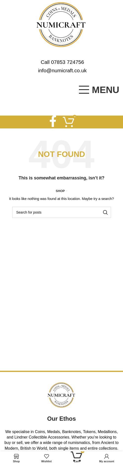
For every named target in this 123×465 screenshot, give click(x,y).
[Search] (61, 212)
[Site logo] (61, 24)
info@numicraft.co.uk (62, 70)
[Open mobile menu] (99, 90)
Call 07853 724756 (62, 62)
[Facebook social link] (53, 122)
